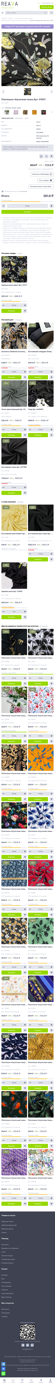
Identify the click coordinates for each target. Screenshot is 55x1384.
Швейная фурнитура (9, 1225)
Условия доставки (8, 1259)
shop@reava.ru (27, 1349)
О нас (3, 1252)
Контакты (5, 1245)
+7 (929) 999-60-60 (47, 3)
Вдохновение (6, 1297)
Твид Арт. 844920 (35, 409)
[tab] (7, 118)
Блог (3, 1279)
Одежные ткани (7, 1221)
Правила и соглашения (9, 1248)
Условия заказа (7, 1256)
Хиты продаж (6, 1286)
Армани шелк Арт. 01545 (11, 591)
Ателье (4, 1232)
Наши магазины (7, 1293)
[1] (27, 91)
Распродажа (6, 1282)
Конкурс (4, 1275)
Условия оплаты (7, 1263)
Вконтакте (5, 1309)
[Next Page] (52, 112)
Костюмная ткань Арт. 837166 (14, 467)
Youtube (4, 1316)
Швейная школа (7, 1229)
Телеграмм (5, 1313)
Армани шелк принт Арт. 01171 (14, 285)
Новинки (4, 1290)
